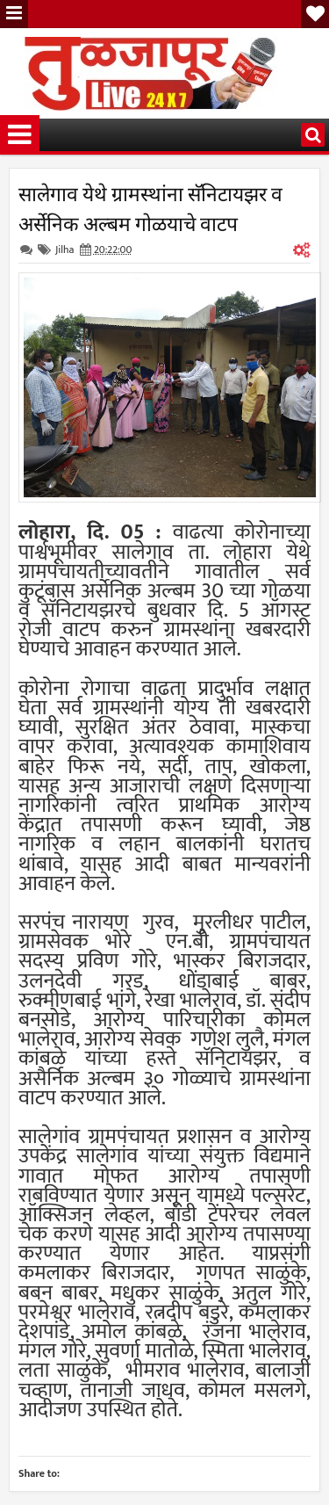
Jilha (64, 249)
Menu (14, 14)
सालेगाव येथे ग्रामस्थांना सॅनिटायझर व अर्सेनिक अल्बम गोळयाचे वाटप (150, 207)
